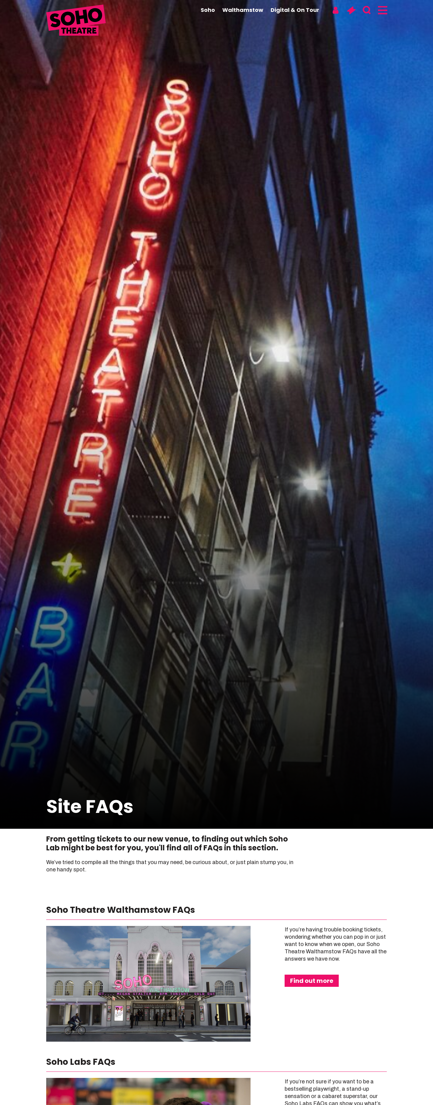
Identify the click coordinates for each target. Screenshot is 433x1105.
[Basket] (351, 10)
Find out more (311, 980)
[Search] (366, 10)
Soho (208, 10)
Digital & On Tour (295, 10)
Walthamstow (242, 10)
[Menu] (382, 10)
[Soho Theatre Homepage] (76, 21)
